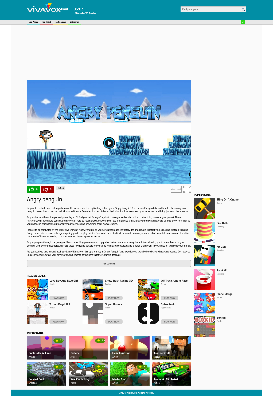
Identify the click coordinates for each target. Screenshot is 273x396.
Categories (74, 22)
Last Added (33, 22)
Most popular (60, 22)
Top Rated (46, 22)
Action (61, 187)
